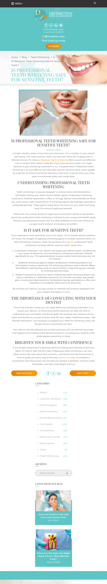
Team (43, 449)
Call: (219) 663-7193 (53, 36)
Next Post (82, 373)
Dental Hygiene (48, 405)
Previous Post (24, 373)
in (59, 373)
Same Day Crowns (50, 436)
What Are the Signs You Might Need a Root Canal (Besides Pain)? (53, 555)
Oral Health (46, 424)
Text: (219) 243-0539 (53, 40)
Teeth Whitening (49, 455)
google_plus (53, 373)
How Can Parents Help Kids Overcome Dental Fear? (53, 515)
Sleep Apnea (47, 443)
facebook (46, 25)
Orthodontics (47, 430)
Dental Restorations (51, 417)
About (43, 392)
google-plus (51, 25)
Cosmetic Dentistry (50, 398)
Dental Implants (49, 411)
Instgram (61, 25)
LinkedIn (56, 25)
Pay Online (54, 46)
